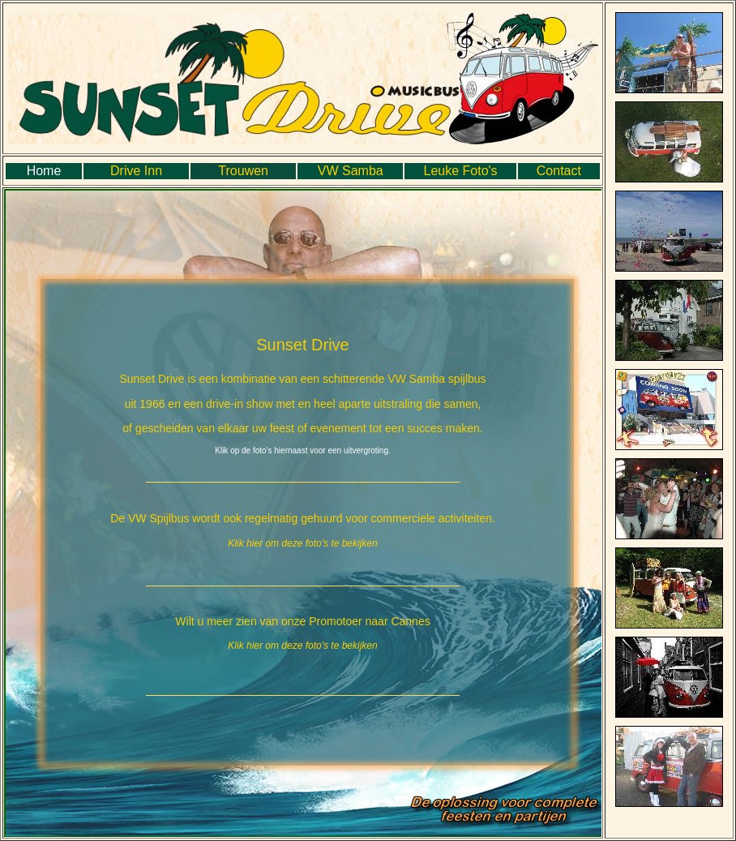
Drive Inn (136, 171)
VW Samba (350, 171)
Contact (559, 171)
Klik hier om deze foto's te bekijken (302, 543)
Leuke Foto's (460, 171)
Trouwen (243, 171)
